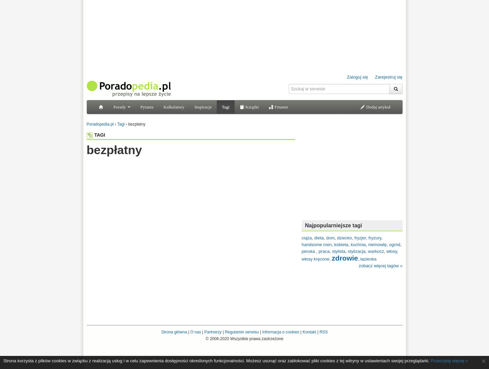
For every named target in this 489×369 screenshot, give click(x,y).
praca (324, 251)
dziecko (344, 237)
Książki (249, 106)
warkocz (376, 251)
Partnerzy (212, 332)
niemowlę (377, 244)
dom (330, 237)
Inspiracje (203, 106)
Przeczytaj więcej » (449, 360)
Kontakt (309, 332)
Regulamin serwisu (242, 332)
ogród (394, 244)
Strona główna (174, 332)
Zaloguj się (357, 77)
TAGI (96, 135)
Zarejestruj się (389, 77)
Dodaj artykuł (375, 106)
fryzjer (360, 237)
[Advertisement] (191, 170)
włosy (391, 251)
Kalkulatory (174, 106)
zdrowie (345, 258)
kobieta (341, 244)
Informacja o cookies (280, 332)
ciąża (307, 237)
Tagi (226, 106)
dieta (319, 237)
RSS (324, 332)
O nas (195, 332)
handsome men (317, 244)
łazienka (369, 259)
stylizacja (357, 251)
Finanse (278, 106)
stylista (338, 251)
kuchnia (358, 244)
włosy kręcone (315, 259)
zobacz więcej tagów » (380, 265)
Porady (122, 106)
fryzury (374, 237)
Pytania (147, 106)
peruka (309, 251)
